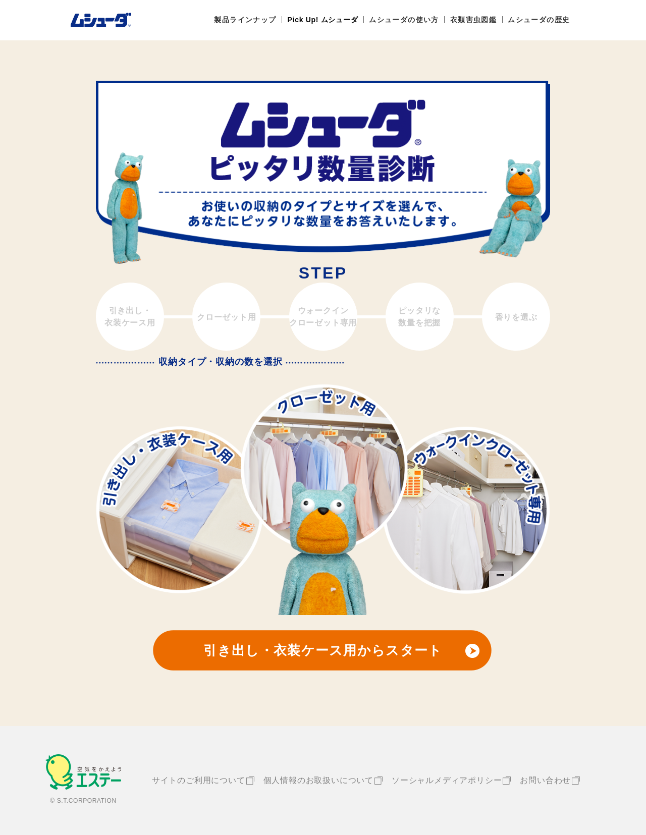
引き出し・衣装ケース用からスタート (322, 650)
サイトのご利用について (198, 780)
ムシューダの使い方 (404, 20)
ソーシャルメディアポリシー (447, 780)
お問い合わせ (545, 780)
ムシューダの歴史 (539, 20)
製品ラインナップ (245, 20)
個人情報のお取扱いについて (318, 780)
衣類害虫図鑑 (473, 20)
